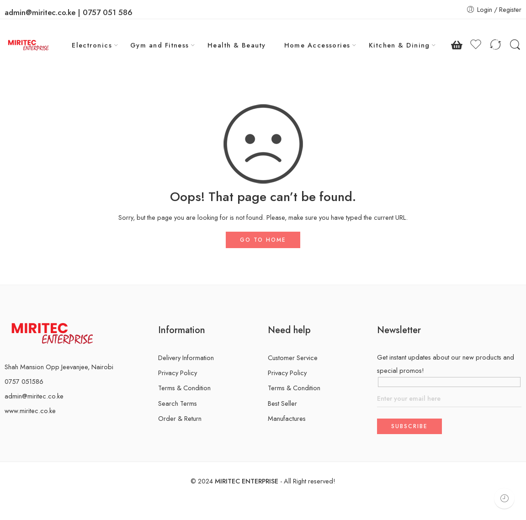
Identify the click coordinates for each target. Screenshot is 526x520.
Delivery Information (186, 357)
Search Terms (177, 403)
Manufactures (287, 418)
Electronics (92, 45)
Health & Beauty (236, 45)
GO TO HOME (263, 240)
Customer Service (293, 357)
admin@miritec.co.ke (34, 396)
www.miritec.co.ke (30, 410)
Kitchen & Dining (399, 45)
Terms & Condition (184, 388)
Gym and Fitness (159, 45)
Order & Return (180, 418)
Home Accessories (317, 45)
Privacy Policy (177, 372)
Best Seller (282, 403)
